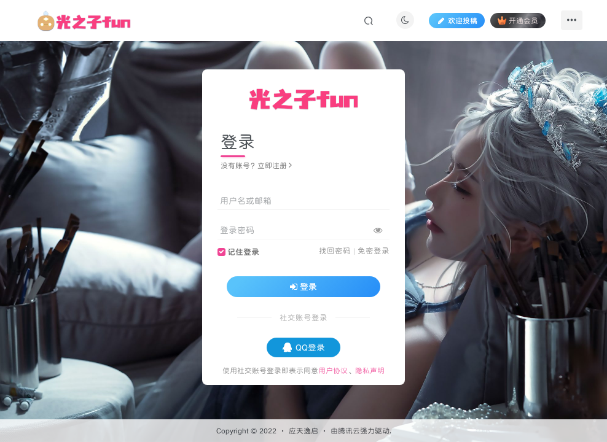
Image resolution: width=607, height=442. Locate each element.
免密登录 (374, 251)
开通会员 (518, 20)
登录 (303, 286)
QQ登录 (304, 347)
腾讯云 (349, 430)
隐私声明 (370, 370)
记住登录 (243, 252)
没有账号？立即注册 (256, 165)
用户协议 (333, 370)
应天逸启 (303, 430)
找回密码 (335, 251)
